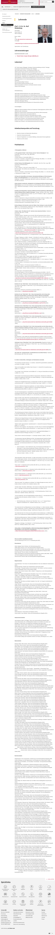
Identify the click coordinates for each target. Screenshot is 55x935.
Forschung (3, 913)
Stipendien (15, 915)
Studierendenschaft (17, 919)
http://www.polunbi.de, (20, 466)
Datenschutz (44, 915)
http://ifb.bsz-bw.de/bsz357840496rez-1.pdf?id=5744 (34, 302)
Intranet (43, 917)
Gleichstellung (4, 915)
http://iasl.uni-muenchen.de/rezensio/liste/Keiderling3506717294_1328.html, (32, 278)
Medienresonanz (29, 917)
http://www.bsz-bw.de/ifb (30, 230)
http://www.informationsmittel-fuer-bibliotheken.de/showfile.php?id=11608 (32, 349)
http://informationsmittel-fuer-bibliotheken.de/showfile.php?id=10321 (38, 333)
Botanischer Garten (30, 912)
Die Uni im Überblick (5, 912)
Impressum (44, 913)
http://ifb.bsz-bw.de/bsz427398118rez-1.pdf (32, 313)
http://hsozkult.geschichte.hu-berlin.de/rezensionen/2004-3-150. (29, 232)
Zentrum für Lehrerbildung (18, 924)
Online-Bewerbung (17, 913)
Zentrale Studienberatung (18, 922)
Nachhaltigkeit (4, 917)
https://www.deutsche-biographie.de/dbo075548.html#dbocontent (30, 530)
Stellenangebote (4, 919)
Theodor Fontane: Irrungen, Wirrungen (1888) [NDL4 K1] (27, 56)
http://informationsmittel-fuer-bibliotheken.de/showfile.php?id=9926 (37, 321)
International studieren (18, 912)
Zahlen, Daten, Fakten (5, 920)
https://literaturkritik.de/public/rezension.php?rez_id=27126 (30, 339)
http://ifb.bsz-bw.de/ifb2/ (28, 291)
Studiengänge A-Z (17, 917)
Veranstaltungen (29, 915)
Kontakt (43, 912)
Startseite (17, 13)
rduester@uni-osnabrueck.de (25, 39)
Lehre (32, 13)
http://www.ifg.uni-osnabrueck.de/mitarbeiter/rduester (27, 43)
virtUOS (15, 920)
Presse (43, 919)
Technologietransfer (30, 913)
